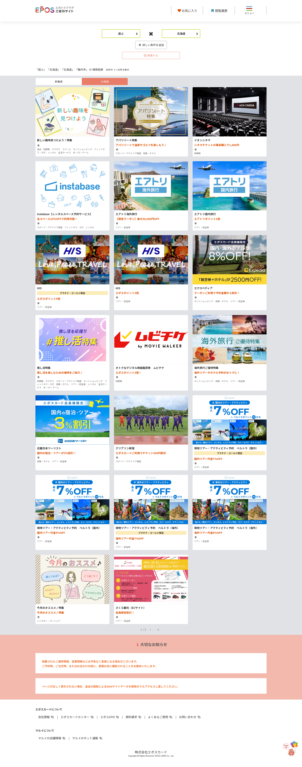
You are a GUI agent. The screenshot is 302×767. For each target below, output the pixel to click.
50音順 (105, 81)
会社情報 (46, 717)
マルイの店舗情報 (52, 738)
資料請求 (134, 717)
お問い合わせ (190, 717)
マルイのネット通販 (87, 738)
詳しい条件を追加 (151, 45)
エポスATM (109, 717)
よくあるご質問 (160, 717)
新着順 (58, 81)
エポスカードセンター (77, 717)
